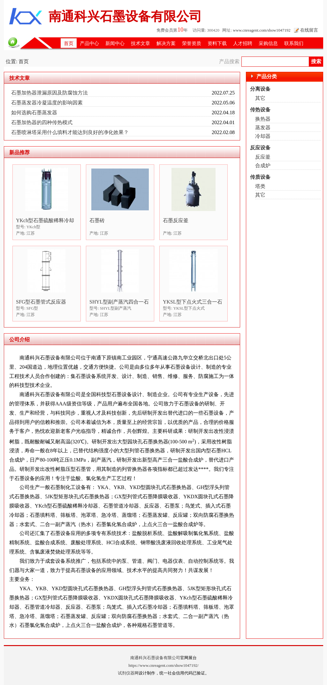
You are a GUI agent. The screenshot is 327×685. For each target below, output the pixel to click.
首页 (68, 43)
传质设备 (260, 177)
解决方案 (166, 43)
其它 (260, 98)
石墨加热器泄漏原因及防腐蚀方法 (49, 92)
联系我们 (293, 43)
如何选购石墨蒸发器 (34, 112)
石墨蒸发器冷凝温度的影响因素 (47, 102)
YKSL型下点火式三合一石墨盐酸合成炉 (192, 302)
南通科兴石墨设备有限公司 (155, 658)
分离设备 (260, 89)
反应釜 (262, 157)
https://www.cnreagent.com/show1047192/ (163, 665)
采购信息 (268, 43)
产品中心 (89, 43)
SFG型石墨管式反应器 (41, 302)
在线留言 (309, 30)
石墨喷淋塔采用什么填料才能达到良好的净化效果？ (70, 132)
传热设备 (260, 109)
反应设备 (260, 147)
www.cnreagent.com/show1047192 (261, 30)
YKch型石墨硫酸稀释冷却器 (45, 221)
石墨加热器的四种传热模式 (41, 122)
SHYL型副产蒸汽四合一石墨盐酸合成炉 (119, 302)
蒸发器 (262, 127)
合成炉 (262, 165)
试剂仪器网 (128, 673)
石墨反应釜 (175, 220)
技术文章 (140, 43)
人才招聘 (242, 43)
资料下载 (217, 43)
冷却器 (262, 136)
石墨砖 (97, 220)
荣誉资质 (191, 43)
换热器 (262, 119)
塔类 (260, 186)
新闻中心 (115, 43)
